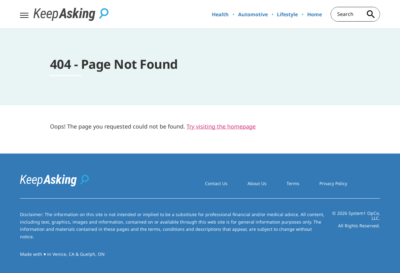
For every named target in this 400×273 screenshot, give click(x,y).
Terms (293, 183)
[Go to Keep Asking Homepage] (70, 14)
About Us (257, 183)
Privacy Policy (333, 183)
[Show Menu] (24, 14)
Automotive (253, 14)
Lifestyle (287, 14)
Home (314, 14)
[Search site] (371, 14)
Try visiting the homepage (221, 126)
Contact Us (216, 183)
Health (220, 14)
